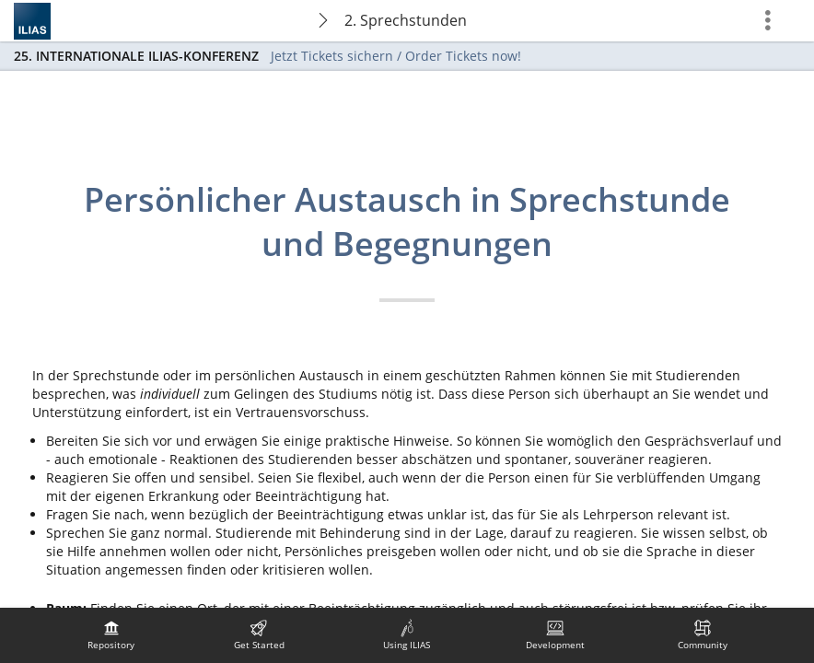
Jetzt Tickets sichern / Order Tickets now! (396, 55)
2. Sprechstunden (405, 20)
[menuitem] (111, 635)
